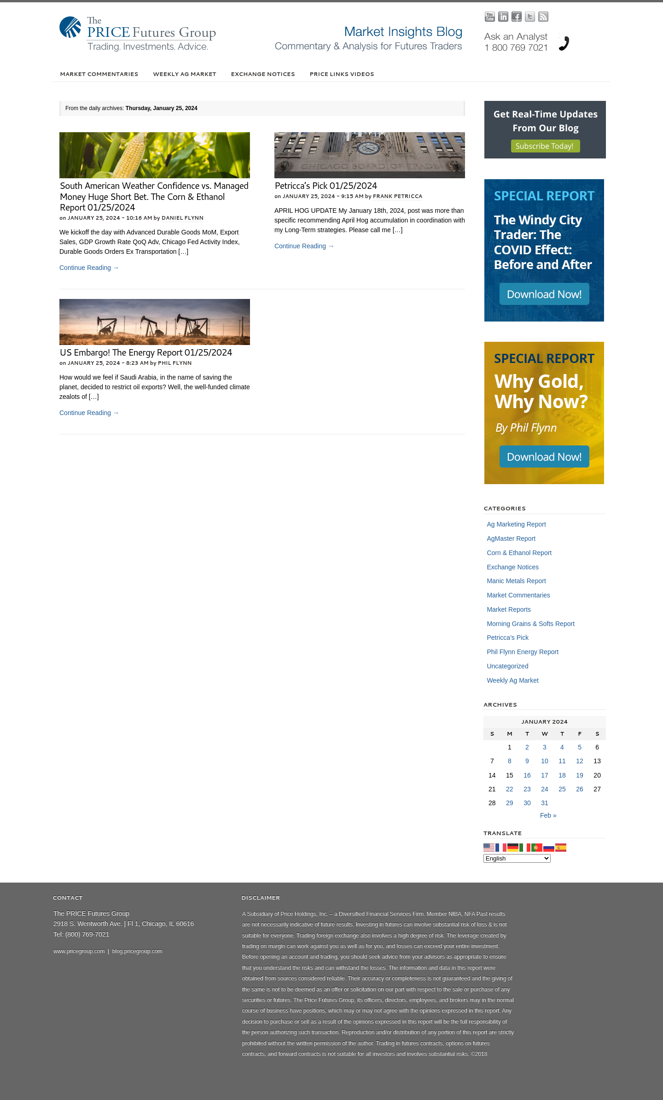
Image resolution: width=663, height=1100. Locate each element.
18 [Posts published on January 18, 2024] (562, 775)
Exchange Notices (263, 74)
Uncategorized (507, 666)
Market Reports (509, 609)
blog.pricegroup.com (137, 951)
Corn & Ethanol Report (519, 552)
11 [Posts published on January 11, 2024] (562, 761)
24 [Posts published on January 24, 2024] (544, 789)
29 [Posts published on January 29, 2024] (509, 803)
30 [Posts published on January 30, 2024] (527, 803)
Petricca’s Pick (508, 637)
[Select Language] (517, 858)
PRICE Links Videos (341, 74)
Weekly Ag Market (184, 74)
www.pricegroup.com (79, 951)
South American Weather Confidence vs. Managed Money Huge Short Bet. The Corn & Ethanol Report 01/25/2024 (153, 196)
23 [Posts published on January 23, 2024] (527, 789)
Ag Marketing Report (516, 524)
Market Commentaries (99, 74)
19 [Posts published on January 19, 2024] (579, 775)
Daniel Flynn (182, 218)
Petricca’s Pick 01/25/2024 (325, 185)
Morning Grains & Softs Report (531, 623)
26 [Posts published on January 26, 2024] (579, 789)
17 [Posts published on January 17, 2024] (544, 775)
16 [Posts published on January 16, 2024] (527, 775)
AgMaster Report (511, 538)
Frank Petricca (398, 196)
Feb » (548, 815)
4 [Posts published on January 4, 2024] (562, 747)
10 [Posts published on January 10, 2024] (544, 761)
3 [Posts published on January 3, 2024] (545, 747)
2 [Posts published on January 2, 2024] (527, 747)
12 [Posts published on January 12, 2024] (579, 761)
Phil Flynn (175, 363)
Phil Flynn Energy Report (522, 651)
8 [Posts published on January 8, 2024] (510, 761)
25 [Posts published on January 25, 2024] (562, 789)
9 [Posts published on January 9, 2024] (527, 761)
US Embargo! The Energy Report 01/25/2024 (145, 352)
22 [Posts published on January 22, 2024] (509, 789)
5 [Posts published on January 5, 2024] (580, 747)
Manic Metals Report (516, 581)
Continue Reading (89, 267)
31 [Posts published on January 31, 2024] (544, 803)
